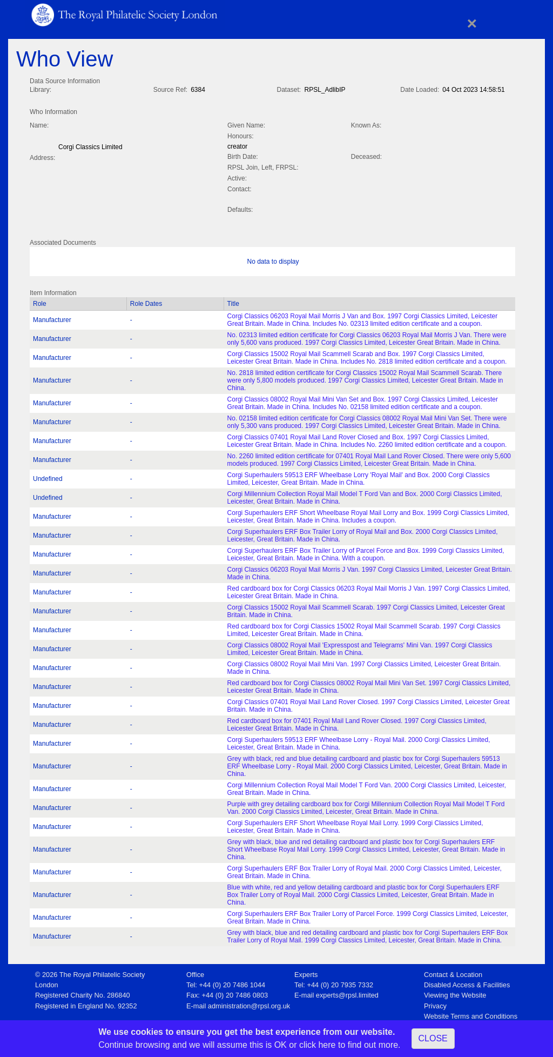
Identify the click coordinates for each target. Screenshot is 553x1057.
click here (317, 1044)
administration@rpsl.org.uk (249, 1004)
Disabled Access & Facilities (467, 983)
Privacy (435, 1004)
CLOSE (433, 1038)
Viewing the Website (455, 993)
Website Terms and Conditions (470, 1014)
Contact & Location (453, 972)
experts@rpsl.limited (347, 993)
